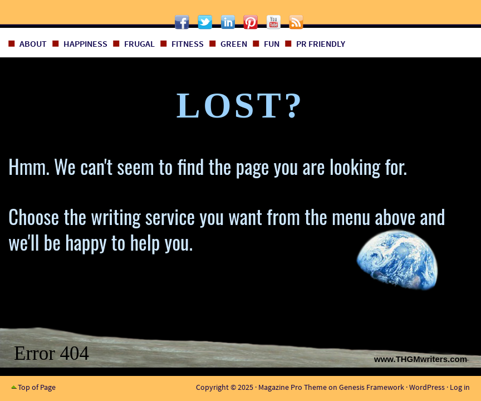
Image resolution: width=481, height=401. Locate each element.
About (33, 43)
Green (233, 43)
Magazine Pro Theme (292, 387)
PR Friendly (320, 43)
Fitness (187, 43)
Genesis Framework (371, 387)
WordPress (427, 387)
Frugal (139, 43)
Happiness (85, 43)
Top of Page (37, 387)
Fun (271, 43)
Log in (460, 387)
